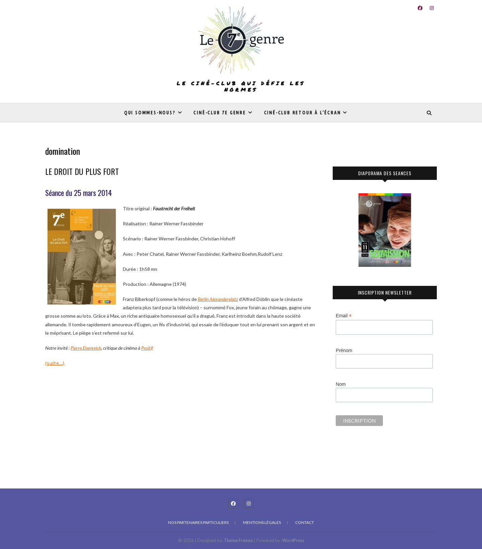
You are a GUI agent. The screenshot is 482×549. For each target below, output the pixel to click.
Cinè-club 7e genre (219, 112)
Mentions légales (262, 522)
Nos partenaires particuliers (198, 522)
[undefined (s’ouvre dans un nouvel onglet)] (218, 299)
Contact (304, 522)
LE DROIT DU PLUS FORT (82, 171)
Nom (341, 384)
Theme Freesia (238, 540)
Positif (147, 348)
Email (343, 316)
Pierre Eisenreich (86, 348)
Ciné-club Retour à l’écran (302, 112)
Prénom (344, 350)
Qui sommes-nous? (150, 112)
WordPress (293, 540)
